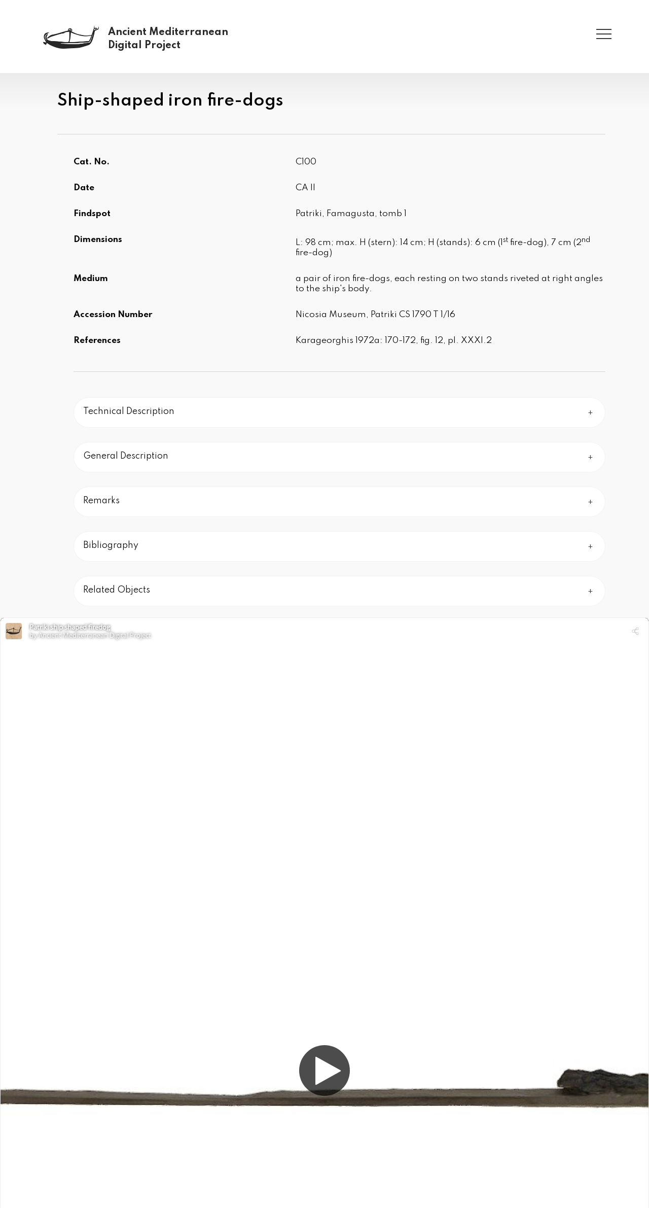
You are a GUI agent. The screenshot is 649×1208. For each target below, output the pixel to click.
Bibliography (110, 545)
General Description (125, 456)
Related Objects (116, 590)
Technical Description (128, 411)
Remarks (101, 500)
